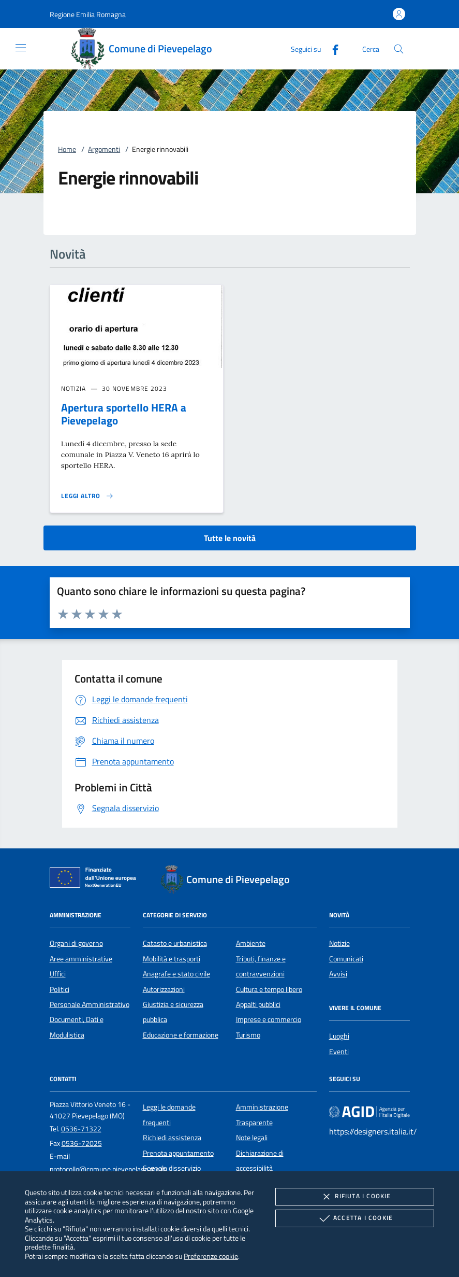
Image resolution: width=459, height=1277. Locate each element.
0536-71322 (81, 1128)
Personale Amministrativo (89, 1004)
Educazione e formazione (180, 1035)
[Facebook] (331, 48)
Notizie (339, 943)
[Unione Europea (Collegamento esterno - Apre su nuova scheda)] (96, 879)
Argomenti (104, 149)
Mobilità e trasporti (171, 958)
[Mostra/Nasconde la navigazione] (20, 47)
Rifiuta (354, 1196)
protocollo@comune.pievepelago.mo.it (107, 1169)
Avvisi (338, 974)
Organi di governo (76, 943)
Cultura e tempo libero (269, 989)
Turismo (248, 1035)
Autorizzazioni (164, 989)
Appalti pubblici (258, 1004)
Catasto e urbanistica (175, 943)
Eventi (339, 1051)
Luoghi (339, 1036)
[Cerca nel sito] (399, 49)
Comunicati (346, 958)
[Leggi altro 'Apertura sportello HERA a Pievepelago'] (87, 496)
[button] (88, 14)
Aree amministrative (81, 958)
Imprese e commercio (268, 1019)
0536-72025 (82, 1143)
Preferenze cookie (211, 1256)
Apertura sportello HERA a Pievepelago (123, 414)
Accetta (355, 1218)
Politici (59, 989)
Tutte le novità (230, 538)
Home (67, 149)
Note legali (252, 1137)
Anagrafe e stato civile (176, 974)
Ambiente (250, 943)
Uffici (58, 974)
